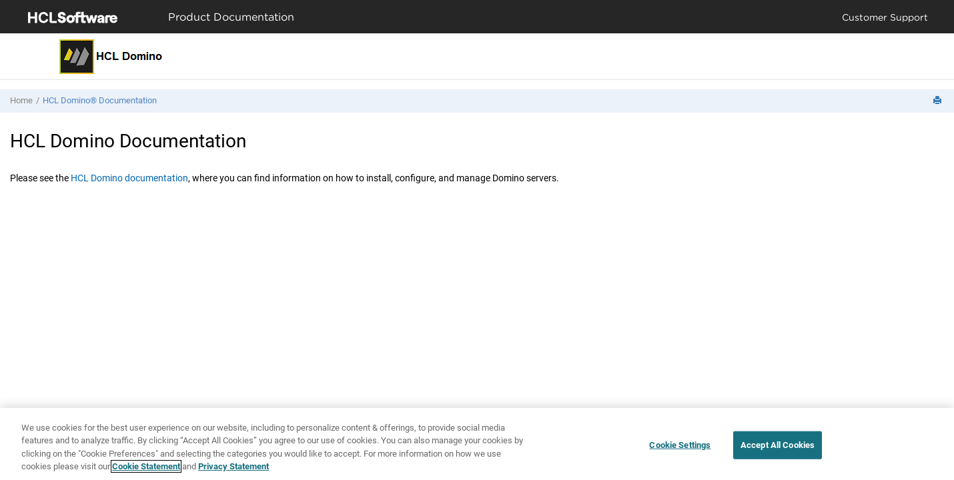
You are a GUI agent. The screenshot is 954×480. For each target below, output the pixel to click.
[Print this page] (938, 101)
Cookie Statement (146, 466)
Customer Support (885, 17)
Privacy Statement (233, 466)
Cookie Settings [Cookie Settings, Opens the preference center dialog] (679, 445)
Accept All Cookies (778, 445)
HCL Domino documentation (129, 178)
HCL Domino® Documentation (100, 100)
